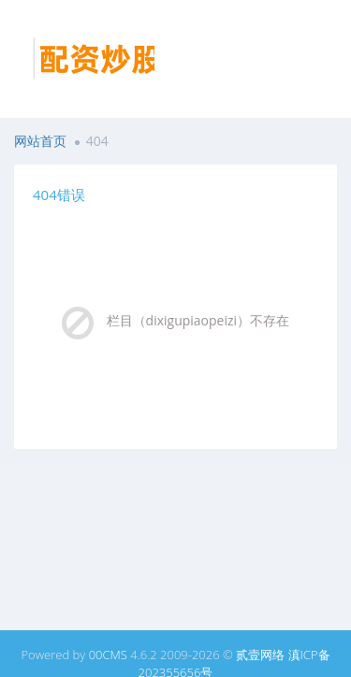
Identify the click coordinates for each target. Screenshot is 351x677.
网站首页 (40, 141)
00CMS (108, 654)
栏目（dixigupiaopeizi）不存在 (198, 320)
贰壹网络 (260, 654)
